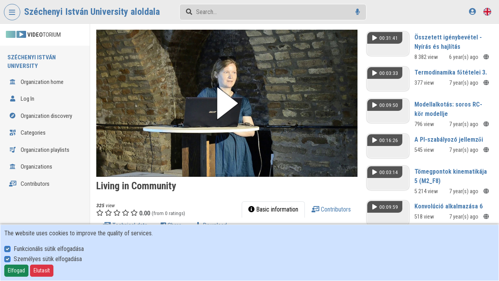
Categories (27, 132)
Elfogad (16, 270)
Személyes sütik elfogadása (48, 259)
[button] (226, 103)
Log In (21, 98)
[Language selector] (487, 11)
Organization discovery (40, 115)
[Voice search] (358, 12)
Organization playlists (39, 149)
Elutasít (42, 270)
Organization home (36, 81)
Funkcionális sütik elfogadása (49, 249)
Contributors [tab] (331, 209)
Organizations (30, 166)
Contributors (29, 183)
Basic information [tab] (273, 209)
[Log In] (472, 11)
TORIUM (33, 34)
